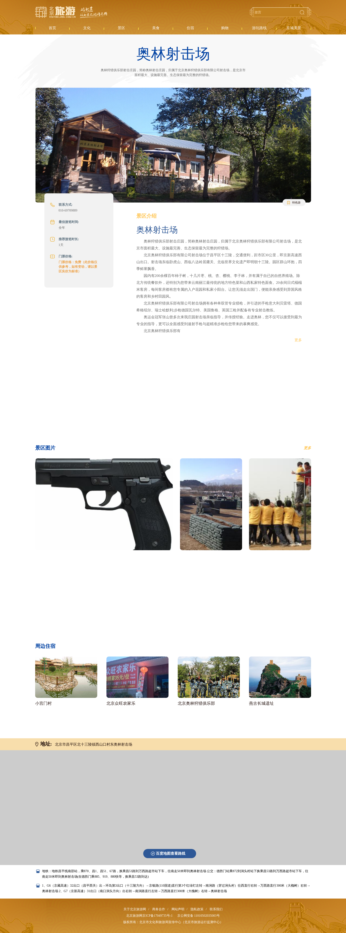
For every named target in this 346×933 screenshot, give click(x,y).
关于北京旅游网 (134, 909)
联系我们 (216, 909)
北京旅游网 (71, 12)
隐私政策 (197, 909)
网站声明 (178, 909)
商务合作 (158, 909)
